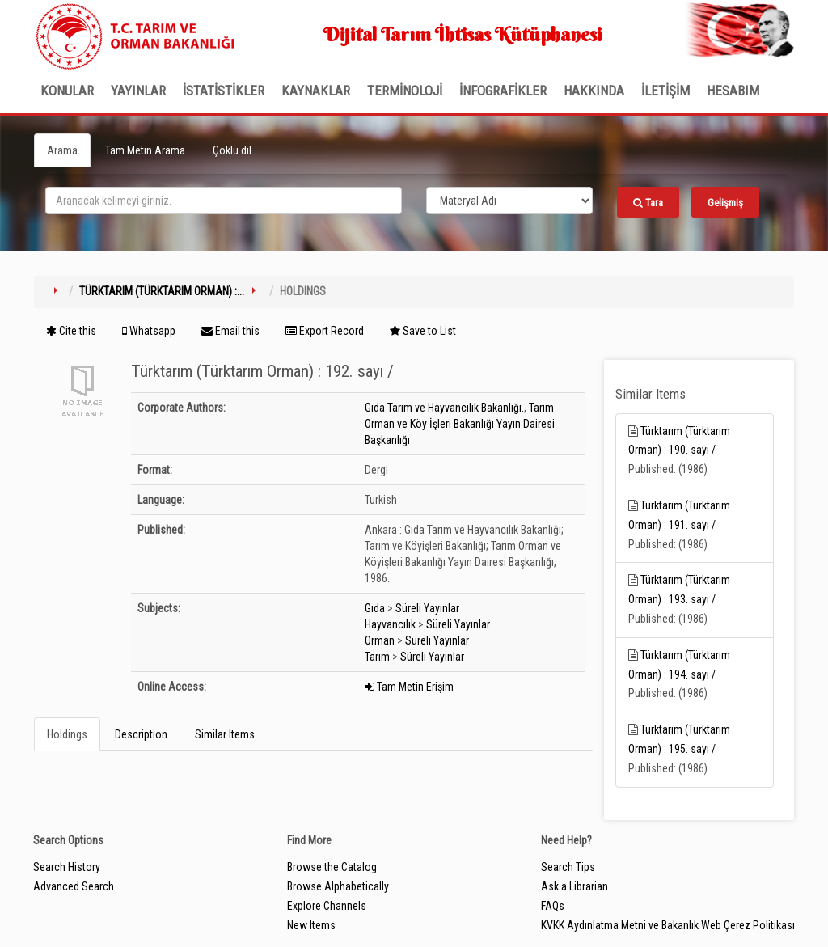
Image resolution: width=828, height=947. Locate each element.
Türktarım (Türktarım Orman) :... (161, 291)
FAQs (552, 905)
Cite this (71, 330)
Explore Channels (326, 905)
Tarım (377, 656)
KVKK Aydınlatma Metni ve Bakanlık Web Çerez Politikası (668, 925)
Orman (380, 640)
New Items (311, 925)
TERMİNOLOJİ (404, 90)
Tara (648, 203)
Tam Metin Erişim (409, 686)
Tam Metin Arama (145, 150)
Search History (66, 866)
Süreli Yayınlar (427, 608)
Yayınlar (138, 90)
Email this (230, 330)
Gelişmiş (725, 203)
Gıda (375, 608)
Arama (62, 150)
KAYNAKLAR (315, 90)
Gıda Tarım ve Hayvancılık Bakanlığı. (444, 407)
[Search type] (509, 200)
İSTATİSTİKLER (223, 90)
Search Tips (568, 866)
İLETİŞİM (665, 90)
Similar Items (225, 734)
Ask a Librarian (574, 886)
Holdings (67, 734)
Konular (67, 90)
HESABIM (733, 90)
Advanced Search (73, 886)
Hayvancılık (390, 624)
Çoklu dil (232, 150)
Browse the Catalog (332, 866)
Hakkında (594, 90)
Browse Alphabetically (338, 886)
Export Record (324, 330)
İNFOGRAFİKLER (503, 90)
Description (141, 734)
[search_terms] (223, 200)
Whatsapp (148, 330)
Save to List (423, 330)
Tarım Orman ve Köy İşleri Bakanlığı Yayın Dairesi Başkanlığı (460, 423)
